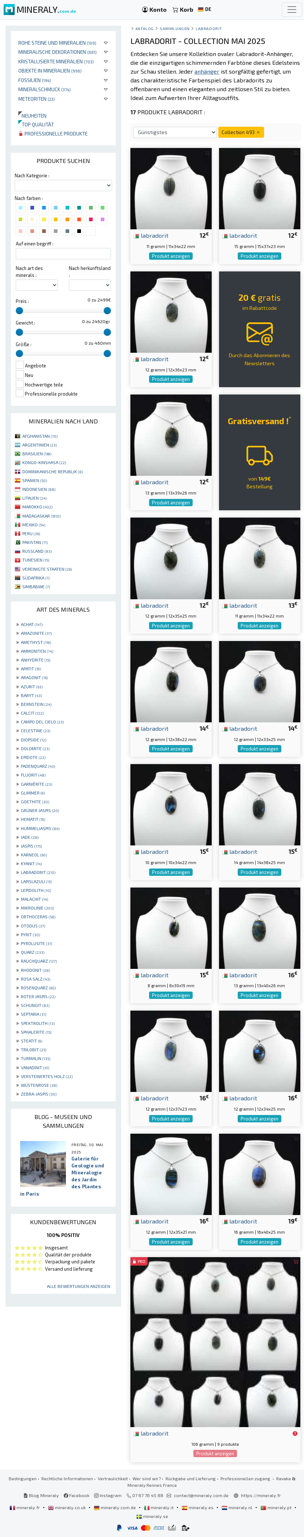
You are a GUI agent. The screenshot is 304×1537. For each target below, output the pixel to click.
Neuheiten (32, 115)
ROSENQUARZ (38, 987)
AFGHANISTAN (40, 435)
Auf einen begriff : (34, 244)
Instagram (108, 1495)
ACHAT (31, 624)
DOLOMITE (35, 748)
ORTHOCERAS (38, 916)
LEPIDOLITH (36, 890)
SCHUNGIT (35, 1005)
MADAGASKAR (41, 515)
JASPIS (31, 845)
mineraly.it (159, 1507)
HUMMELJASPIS (40, 828)
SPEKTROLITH (38, 1023)
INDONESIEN (38, 489)
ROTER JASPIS (38, 996)
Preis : (22, 301)
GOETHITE (35, 801)
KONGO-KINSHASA (44, 462)
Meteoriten (36, 99)
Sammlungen (174, 28)
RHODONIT (35, 970)
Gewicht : (25, 323)
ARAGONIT (34, 677)
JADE (29, 837)
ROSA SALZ (35, 978)
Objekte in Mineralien (50, 70)
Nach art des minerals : (29, 271)
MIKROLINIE (37, 907)
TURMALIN (35, 1058)
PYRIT (30, 934)
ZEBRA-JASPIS (38, 1093)
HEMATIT (33, 819)
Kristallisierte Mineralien (56, 61)
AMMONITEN (37, 650)
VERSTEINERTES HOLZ (47, 1076)
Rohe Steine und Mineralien (57, 43)
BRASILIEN (36, 453)
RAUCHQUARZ (39, 960)
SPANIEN (34, 480)
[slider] (19, 310)
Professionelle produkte (53, 133)
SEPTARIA (33, 1013)
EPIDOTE (33, 757)
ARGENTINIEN (39, 444)
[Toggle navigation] (292, 9)
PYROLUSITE (36, 943)
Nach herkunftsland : (90, 271)
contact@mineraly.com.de (201, 1495)
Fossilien (34, 80)
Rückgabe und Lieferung (191, 1478)
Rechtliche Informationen (67, 1478)
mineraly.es (198, 1507)
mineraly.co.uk (67, 1507)
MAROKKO (37, 506)
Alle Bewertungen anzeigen (78, 1286)
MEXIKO (33, 524)
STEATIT (31, 1040)
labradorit (150, 235)
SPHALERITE (36, 1031)
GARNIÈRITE (36, 783)
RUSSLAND (37, 550)
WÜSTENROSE (39, 1085)
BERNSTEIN (36, 704)
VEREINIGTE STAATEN (47, 568)
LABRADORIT (38, 872)
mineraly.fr (25, 1507)
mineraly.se (152, 1516)
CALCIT (32, 712)
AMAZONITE (36, 633)
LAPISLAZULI (36, 881)
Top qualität (36, 124)
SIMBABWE (36, 586)
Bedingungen (23, 1478)
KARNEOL (34, 854)
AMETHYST (36, 642)
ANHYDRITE (35, 659)
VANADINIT (35, 1067)
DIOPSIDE (33, 739)
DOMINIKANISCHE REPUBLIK (52, 471)
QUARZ (32, 952)
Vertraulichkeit (113, 1478)
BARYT (31, 695)
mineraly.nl (237, 1507)
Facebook (76, 1495)
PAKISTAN (35, 542)
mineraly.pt (276, 1507)
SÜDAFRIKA (35, 577)
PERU (31, 533)
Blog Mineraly (41, 1495)
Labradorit (209, 28)
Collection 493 (241, 132)
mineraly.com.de (115, 1507)
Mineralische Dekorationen (57, 52)
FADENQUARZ (38, 765)
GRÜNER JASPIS (40, 810)
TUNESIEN (35, 559)
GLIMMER (33, 792)
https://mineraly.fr (261, 1495)
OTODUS (33, 925)
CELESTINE (35, 730)
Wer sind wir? (147, 1478)
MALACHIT (34, 898)
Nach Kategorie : (32, 175)
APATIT (31, 668)
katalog (145, 28)
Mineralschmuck (44, 89)
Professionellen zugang (245, 1478)
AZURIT (31, 686)
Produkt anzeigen (171, 256)
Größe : (23, 344)
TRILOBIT (33, 1049)
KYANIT (31, 863)
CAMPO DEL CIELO (42, 721)
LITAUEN (34, 497)
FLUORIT (33, 774)
